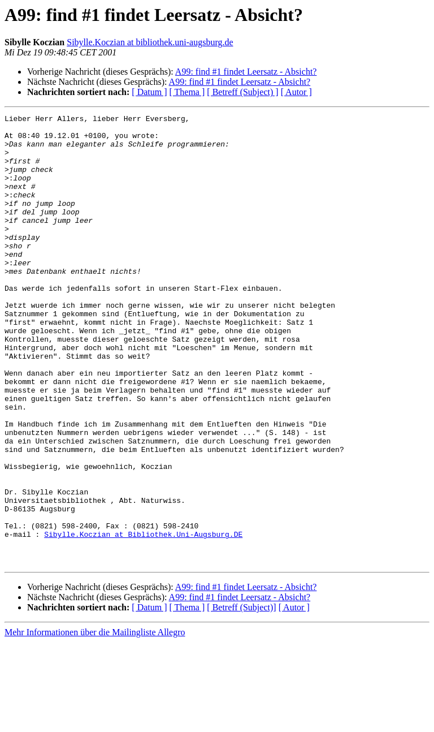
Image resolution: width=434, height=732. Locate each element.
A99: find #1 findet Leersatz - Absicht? (246, 71)
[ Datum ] (149, 92)
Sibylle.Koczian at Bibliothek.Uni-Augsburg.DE (143, 619)
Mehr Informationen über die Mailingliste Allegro (95, 722)
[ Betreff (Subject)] (241, 697)
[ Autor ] (296, 92)
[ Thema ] (187, 92)
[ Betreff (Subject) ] (242, 92)
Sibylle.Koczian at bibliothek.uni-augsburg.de (150, 42)
